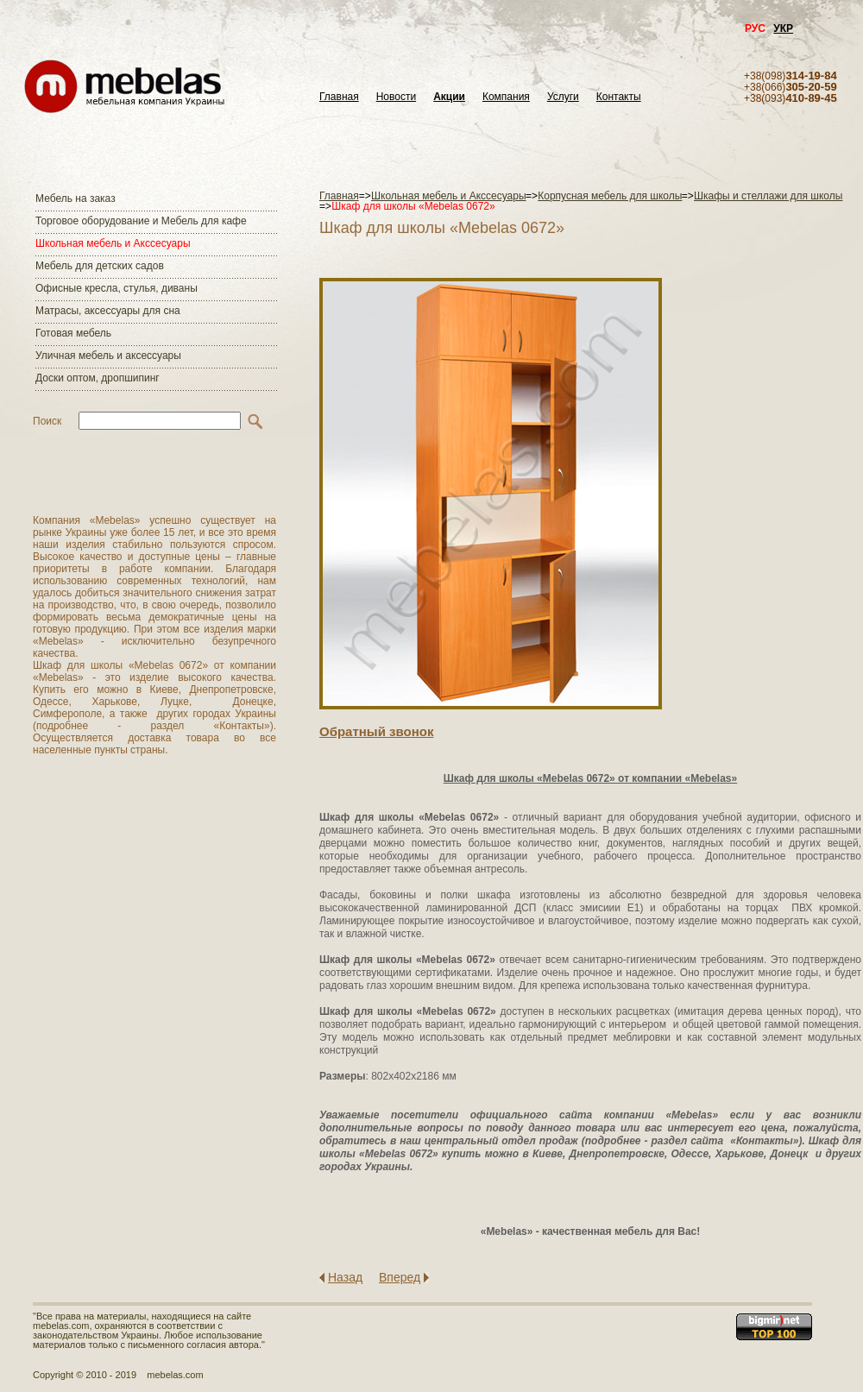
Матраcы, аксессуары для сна (107, 311)
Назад (345, 1277)
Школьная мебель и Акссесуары (113, 243)
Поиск (47, 421)
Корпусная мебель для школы (610, 196)
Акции (449, 97)
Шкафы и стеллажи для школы (768, 196)
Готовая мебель (73, 333)
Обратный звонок (376, 731)
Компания (506, 97)
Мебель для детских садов (99, 266)
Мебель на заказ (75, 198)
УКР (783, 28)
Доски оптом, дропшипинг (97, 378)
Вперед (399, 1277)
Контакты (618, 97)
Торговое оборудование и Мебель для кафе (141, 221)
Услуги (563, 97)
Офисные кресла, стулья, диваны (116, 288)
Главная (339, 97)
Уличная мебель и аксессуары (108, 356)
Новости (396, 97)
